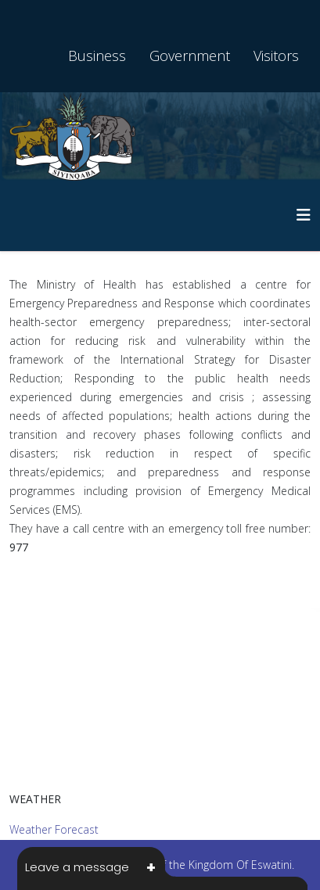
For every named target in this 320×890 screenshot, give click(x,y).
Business (97, 55)
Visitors (276, 55)
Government (189, 55)
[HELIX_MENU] (304, 215)
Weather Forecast (54, 829)
